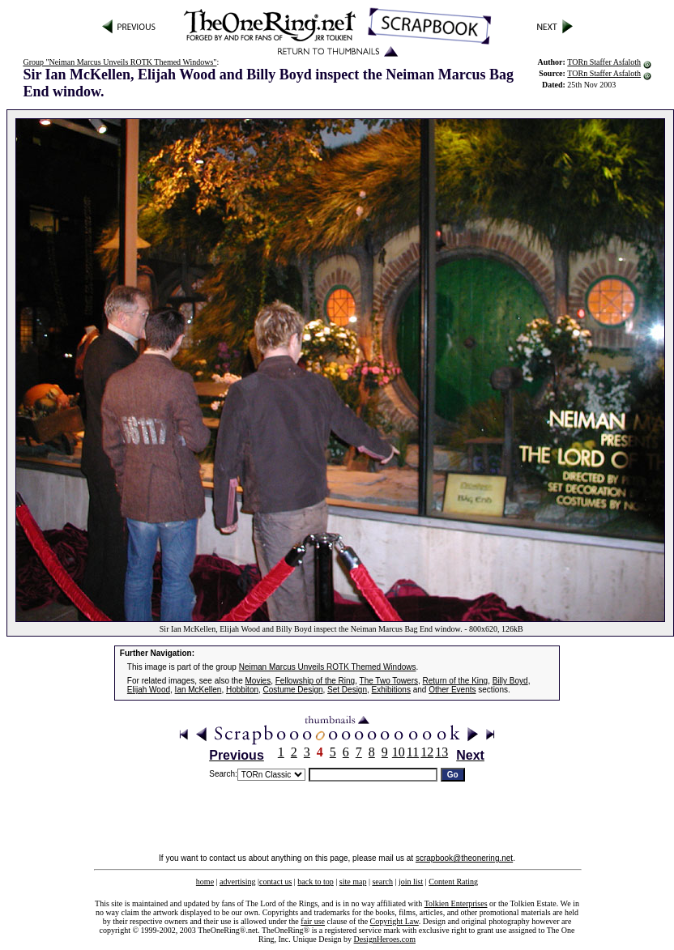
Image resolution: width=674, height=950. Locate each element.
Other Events (452, 689)
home (205, 881)
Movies (258, 680)
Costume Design (293, 689)
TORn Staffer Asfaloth (604, 62)
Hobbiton (242, 689)
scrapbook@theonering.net (464, 858)
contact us (275, 881)
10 (398, 752)
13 (441, 752)
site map (353, 881)
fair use (313, 921)
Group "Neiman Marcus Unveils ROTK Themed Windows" (119, 62)
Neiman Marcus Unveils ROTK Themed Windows (327, 666)
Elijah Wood (148, 689)
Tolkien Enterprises (456, 903)
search (382, 881)
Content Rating (453, 881)
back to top (315, 881)
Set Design (347, 689)
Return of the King (455, 680)
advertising (237, 881)
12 (426, 752)
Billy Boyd (510, 680)
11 (413, 752)
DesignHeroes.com (385, 939)
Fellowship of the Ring (315, 680)
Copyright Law (394, 921)
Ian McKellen (198, 689)
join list (411, 881)
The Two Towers (389, 680)
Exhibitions (391, 689)
